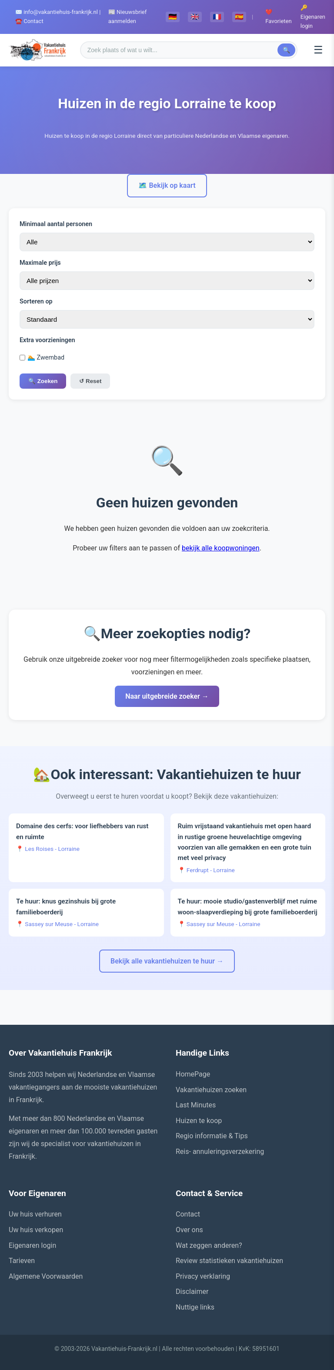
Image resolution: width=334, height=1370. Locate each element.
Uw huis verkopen (36, 1230)
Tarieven (22, 1261)
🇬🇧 (194, 17)
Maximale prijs (40, 263)
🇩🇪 (172, 17)
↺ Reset (90, 381)
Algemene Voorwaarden (46, 1276)
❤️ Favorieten (278, 16)
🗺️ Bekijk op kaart (166, 185)
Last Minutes (196, 1105)
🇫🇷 (217, 17)
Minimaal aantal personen (56, 224)
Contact (188, 1214)
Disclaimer (192, 1291)
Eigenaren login (32, 1245)
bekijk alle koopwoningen (221, 548)
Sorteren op (36, 301)
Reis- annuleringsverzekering (220, 1151)
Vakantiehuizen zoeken (211, 1090)
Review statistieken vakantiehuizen (229, 1261)
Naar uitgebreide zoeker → (167, 696)
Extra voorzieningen (47, 340)
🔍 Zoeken (42, 381)
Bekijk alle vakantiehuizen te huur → (167, 961)
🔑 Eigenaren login (313, 16)
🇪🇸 (239, 17)
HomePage (193, 1074)
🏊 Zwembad (42, 357)
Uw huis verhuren (35, 1214)
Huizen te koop (199, 1121)
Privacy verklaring (203, 1276)
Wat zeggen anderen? (209, 1245)
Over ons (189, 1230)
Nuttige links (195, 1307)
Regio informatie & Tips (212, 1136)
